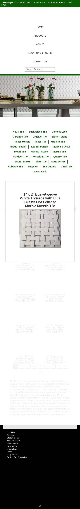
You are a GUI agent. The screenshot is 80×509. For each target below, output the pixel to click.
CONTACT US (40, 61)
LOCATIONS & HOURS (40, 53)
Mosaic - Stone (39, 151)
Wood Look (40, 171)
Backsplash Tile (38, 131)
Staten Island (13, 438)
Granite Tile (58, 141)
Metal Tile (20, 151)
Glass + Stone (59, 136)
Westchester (12, 443)
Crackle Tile (40, 136)
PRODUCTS (40, 36)
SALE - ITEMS (22, 161)
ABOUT (40, 44)
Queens (10, 435)
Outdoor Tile (20, 156)
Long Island (12, 454)
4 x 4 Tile (18, 131)
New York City (13, 440)
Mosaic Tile (59, 151)
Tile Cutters (49, 166)
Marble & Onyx (61, 146)
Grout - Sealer (18, 146)
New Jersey (12, 446)
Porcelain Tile (41, 156)
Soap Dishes (58, 161)
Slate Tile (40, 161)
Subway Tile (15, 166)
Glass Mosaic (22, 141)
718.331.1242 (38, 2)
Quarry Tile (60, 156)
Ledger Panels (39, 146)
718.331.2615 (21, 2)
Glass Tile (40, 141)
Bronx (9, 451)
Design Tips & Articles (17, 457)
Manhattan (12, 449)
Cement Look (59, 131)
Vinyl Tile (66, 166)
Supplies (33, 166)
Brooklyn (11, 432)
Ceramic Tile (20, 136)
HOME (40, 27)
